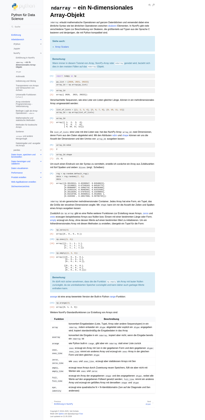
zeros (145, 213)
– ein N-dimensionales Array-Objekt (26, 64)
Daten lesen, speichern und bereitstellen (23, 155)
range (113, 296)
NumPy (17, 53)
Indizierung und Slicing (26, 81)
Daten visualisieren (19, 168)
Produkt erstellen (18, 177)
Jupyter (17, 48)
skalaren (112, 26)
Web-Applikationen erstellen (23, 182)
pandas (17, 150)
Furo (81, 414)
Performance (17, 173)
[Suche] (26, 26)
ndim (114, 135)
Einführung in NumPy (25, 58)
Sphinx (61, 414)
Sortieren (20, 131)
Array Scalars (62, 47)
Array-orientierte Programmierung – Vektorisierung (24, 104)
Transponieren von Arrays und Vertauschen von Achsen (27, 87)
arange (53, 296)
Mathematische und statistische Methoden (25, 119)
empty (53, 220)
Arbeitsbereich (17, 39)
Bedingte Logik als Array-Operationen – (27, 112)
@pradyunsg (73, 414)
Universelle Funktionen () (26, 95)
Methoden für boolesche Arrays (26, 126)
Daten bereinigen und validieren (20, 162)
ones (52, 217)
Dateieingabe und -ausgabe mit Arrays (28, 144)
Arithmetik (20, 76)
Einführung (16, 35)
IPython (17, 44)
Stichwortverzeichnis (20, 186)
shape (125, 135)
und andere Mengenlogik (24, 137)
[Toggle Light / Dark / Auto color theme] (153, 5)
